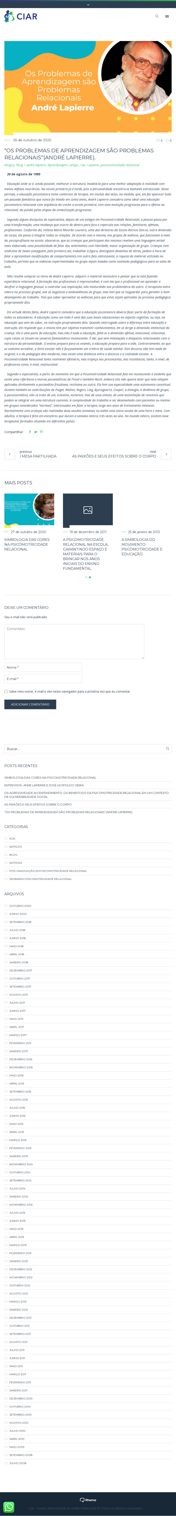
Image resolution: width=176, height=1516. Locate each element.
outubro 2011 (19, 1326)
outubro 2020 (20, 906)
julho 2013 (17, 1213)
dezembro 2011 (20, 1318)
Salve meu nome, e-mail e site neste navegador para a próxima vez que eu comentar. (70, 692)
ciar (82, 165)
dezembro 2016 (20, 1059)
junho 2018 (17, 938)
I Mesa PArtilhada (38, 456)
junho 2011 (17, 1358)
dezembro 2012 (20, 1269)
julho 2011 (16, 1350)
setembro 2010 (20, 1414)
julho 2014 (17, 1188)
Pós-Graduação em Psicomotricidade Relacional (48, 871)
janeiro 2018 (18, 962)
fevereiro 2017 (20, 1043)
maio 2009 (16, 1447)
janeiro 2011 (18, 1390)
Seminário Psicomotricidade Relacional (40, 879)
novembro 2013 (21, 1204)
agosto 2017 (18, 994)
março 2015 (17, 1140)
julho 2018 (17, 930)
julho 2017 (17, 1003)
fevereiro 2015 (20, 1148)
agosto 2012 (18, 1293)
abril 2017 (16, 1027)
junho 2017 (17, 1011)
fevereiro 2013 (20, 1253)
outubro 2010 (20, 1406)
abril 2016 (16, 1083)
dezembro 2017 (20, 970)
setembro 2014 (20, 1180)
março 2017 (18, 1035)
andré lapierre (36, 165)
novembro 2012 (21, 1277)
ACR (12, 838)
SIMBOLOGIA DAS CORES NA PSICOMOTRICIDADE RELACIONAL (35, 544)
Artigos (9, 165)
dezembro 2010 (21, 1398)
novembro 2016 (21, 1067)
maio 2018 (16, 946)
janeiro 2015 (18, 1156)
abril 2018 (16, 954)
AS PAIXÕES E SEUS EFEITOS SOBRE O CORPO (114, 456)
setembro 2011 (20, 1334)
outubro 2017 (19, 978)
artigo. (74, 165)
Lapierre (93, 165)
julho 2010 (17, 1431)
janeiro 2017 (18, 1051)
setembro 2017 (20, 986)
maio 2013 (16, 1229)
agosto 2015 (18, 1099)
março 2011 (17, 1374)
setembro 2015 (20, 1091)
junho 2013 (17, 1221)
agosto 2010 (18, 1423)
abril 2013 (16, 1237)
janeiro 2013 (18, 1261)
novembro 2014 (21, 1164)
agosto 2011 (18, 1342)
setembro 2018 (20, 922)
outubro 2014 (19, 1172)
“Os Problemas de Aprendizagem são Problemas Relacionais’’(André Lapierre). (68, 812)
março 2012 (18, 1301)
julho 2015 (17, 1108)
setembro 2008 (21, 1455)
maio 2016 (16, 1075)
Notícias (15, 863)
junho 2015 (17, 1116)
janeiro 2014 (18, 1196)
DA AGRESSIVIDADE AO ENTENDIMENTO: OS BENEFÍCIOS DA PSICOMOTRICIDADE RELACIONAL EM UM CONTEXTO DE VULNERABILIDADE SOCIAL (86, 795)
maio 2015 (16, 1124)
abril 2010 (16, 1439)
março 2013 (18, 1245)
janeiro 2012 (18, 1309)
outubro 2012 (19, 1285)
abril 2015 (16, 1132)
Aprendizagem (58, 165)
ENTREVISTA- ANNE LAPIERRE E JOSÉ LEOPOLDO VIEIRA (44, 785)
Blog (19, 165)
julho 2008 (17, 1463)
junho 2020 (18, 914)
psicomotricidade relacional (120, 165)
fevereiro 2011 (20, 1382)
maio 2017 (16, 1019)
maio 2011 (16, 1366)
